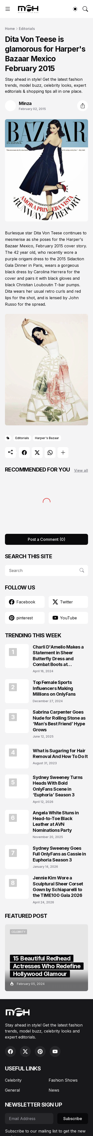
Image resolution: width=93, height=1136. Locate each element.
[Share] (82, 105)
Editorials (27, 28)
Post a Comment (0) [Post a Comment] (46, 539)
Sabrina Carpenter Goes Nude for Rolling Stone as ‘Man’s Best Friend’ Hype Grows (59, 720)
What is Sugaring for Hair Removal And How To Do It (60, 753)
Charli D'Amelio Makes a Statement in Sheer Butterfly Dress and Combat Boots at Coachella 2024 (58, 655)
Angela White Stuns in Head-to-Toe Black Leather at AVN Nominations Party (56, 821)
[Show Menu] (7, 9)
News (54, 1090)
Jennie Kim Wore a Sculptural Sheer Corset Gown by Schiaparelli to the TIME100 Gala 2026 (58, 886)
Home (10, 28)
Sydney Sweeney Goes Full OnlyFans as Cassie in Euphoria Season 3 (59, 854)
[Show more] (63, 452)
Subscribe (72, 1118)
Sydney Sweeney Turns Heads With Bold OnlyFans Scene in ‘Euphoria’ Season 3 (58, 786)
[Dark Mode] (75, 9)
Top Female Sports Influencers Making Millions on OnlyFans (54, 688)
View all (81, 470)
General (12, 1090)
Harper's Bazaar (47, 438)
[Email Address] (29, 1118)
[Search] (85, 9)
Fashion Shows (63, 1080)
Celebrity (13, 1080)
